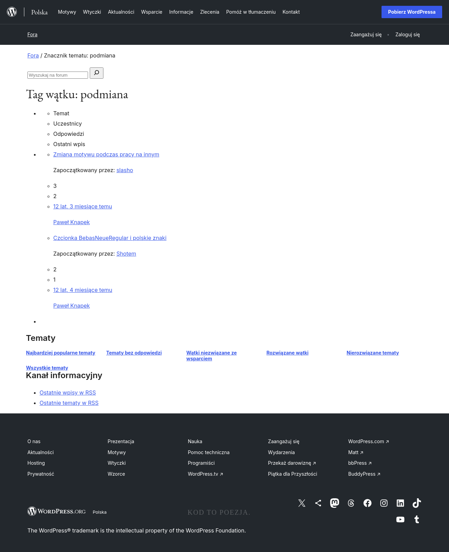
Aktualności (40, 452)
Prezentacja (121, 441)
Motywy (117, 452)
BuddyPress (364, 474)
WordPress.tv (205, 474)
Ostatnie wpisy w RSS (68, 392)
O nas (33, 441)
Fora (32, 34)
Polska (100, 512)
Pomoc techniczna (208, 452)
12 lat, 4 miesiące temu (82, 289)
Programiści (201, 463)
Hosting (36, 463)
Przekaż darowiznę (292, 463)
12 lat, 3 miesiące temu (82, 206)
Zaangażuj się (284, 441)
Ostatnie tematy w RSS (69, 402)
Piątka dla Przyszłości (292, 474)
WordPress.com (368, 441)
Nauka (195, 441)
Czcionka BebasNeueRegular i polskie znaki (110, 237)
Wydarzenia (281, 452)
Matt (355, 452)
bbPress (360, 463)
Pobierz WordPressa (412, 12)
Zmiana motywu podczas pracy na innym (106, 154)
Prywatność (40, 474)
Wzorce (116, 474)
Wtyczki (117, 463)
